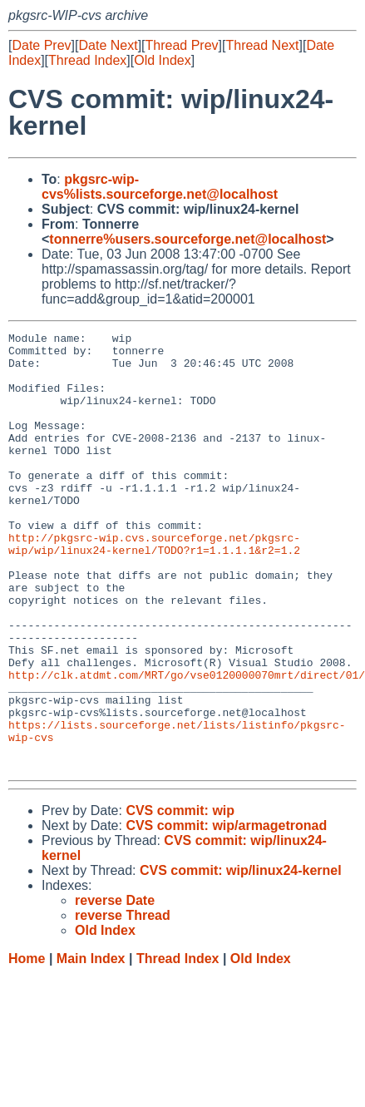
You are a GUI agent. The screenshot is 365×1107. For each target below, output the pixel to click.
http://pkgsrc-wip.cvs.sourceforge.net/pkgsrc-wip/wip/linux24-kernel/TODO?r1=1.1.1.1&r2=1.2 (154, 587)
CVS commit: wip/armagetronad (226, 913)
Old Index (162, 60)
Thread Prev (182, 45)
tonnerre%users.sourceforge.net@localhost (187, 239)
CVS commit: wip (180, 898)
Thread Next (261, 45)
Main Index (91, 1046)
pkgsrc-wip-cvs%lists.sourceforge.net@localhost (160, 186)
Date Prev (41, 45)
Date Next (107, 45)
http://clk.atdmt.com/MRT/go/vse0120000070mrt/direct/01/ (186, 744)
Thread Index (87, 60)
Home (26, 1046)
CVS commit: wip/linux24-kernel (241, 958)
